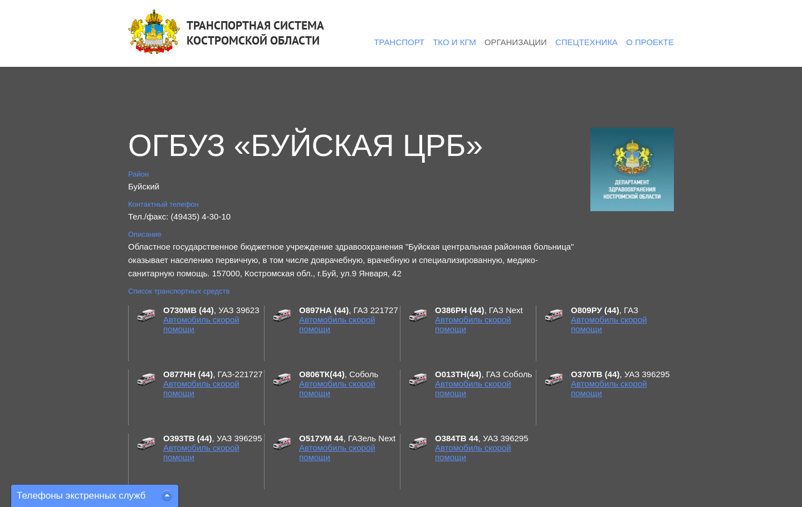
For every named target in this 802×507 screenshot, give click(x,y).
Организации (516, 42)
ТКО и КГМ (454, 42)
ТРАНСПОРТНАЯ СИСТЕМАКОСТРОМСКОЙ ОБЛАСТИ (255, 33)
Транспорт (399, 42)
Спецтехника (586, 42)
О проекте (650, 42)
